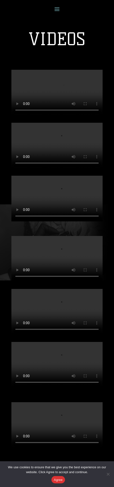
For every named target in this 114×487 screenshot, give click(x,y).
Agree (58, 480)
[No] (108, 474)
